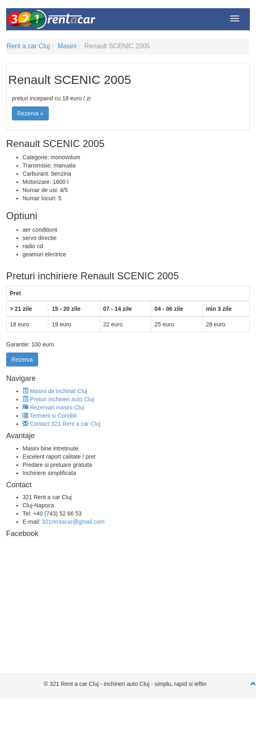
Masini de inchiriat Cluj (55, 391)
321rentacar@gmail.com (73, 521)
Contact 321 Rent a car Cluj (61, 424)
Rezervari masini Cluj (53, 407)
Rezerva (22, 359)
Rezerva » (30, 113)
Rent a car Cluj (28, 46)
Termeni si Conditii (50, 415)
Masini (67, 46)
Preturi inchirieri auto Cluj (58, 399)
